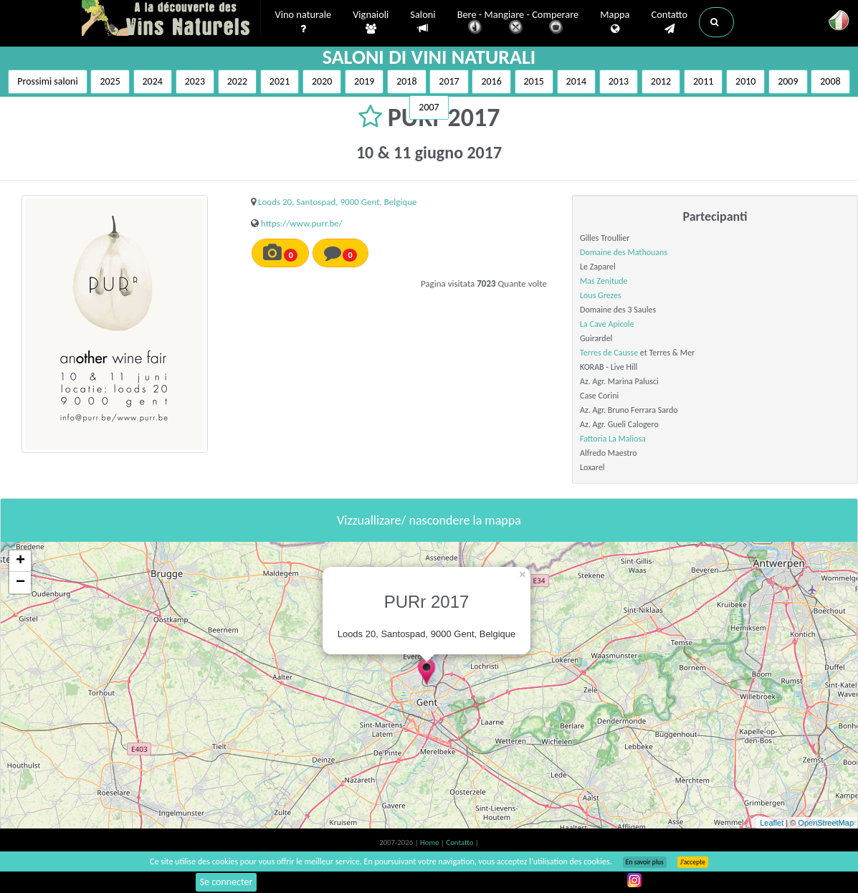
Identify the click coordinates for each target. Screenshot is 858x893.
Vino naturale (303, 22)
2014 (576, 81)
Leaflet (771, 822)
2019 (364, 81)
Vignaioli (371, 22)
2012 (661, 81)
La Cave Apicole (607, 324)
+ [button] (20, 561)
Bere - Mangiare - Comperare (518, 23)
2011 (703, 81)
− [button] (20, 582)
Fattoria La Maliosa (613, 439)
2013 (619, 81)
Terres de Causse (609, 353)
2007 (429, 107)
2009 (788, 81)
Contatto (669, 22)
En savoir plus (645, 862)
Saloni (422, 21)
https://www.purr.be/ (302, 223)
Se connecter (226, 882)
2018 (406, 81)
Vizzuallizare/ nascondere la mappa (429, 520)
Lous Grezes (600, 295)
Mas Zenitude (603, 281)
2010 (745, 81)
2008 (830, 81)
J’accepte (692, 862)
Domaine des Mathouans (623, 252)
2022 (237, 81)
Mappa (614, 22)
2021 (280, 81)
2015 (534, 81)
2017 (449, 81)
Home (430, 842)
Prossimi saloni (47, 81)
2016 (491, 81)
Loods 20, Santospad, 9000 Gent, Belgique (337, 201)
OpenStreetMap (826, 822)
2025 (110, 81)
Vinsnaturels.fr (171, 19)
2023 (195, 81)
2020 (322, 81)
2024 (153, 81)
